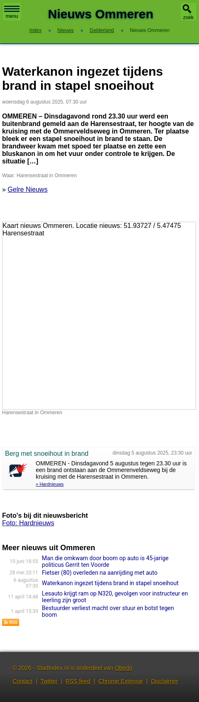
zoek (188, 17)
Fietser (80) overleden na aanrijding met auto (99, 572)
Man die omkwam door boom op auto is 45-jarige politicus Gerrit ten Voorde (105, 561)
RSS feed (78, 681)
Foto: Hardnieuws (28, 522)
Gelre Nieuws (27, 189)
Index (35, 30)
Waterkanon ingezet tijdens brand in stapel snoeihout (110, 583)
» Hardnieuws (50, 484)
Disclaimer (164, 681)
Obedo (123, 668)
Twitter (48, 681)
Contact (22, 681)
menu (12, 12)
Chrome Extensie (120, 681)
